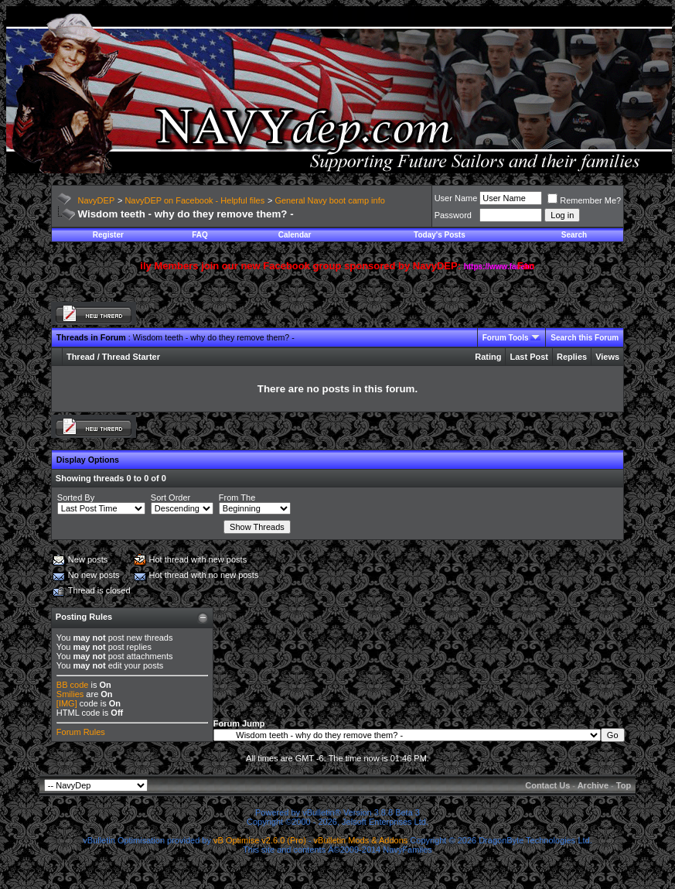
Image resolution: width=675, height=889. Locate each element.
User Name (456, 198)
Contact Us (547, 785)
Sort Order (170, 497)
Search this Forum (585, 337)
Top (623, 785)
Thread (80, 356)
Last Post (529, 356)
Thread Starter (131, 356)
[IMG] (66, 703)
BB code (72, 684)
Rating (488, 356)
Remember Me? (584, 200)
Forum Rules (80, 732)
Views (607, 356)
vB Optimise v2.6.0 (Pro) (259, 840)
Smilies (70, 694)
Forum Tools (505, 337)
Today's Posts (439, 235)
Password (453, 215)
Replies (572, 356)
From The (237, 497)
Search (574, 235)
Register (108, 235)
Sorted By (75, 497)
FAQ (200, 235)
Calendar (295, 235)
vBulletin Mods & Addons (361, 840)
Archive (593, 785)
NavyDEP (96, 200)
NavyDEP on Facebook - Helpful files (194, 200)
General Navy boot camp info (329, 200)
